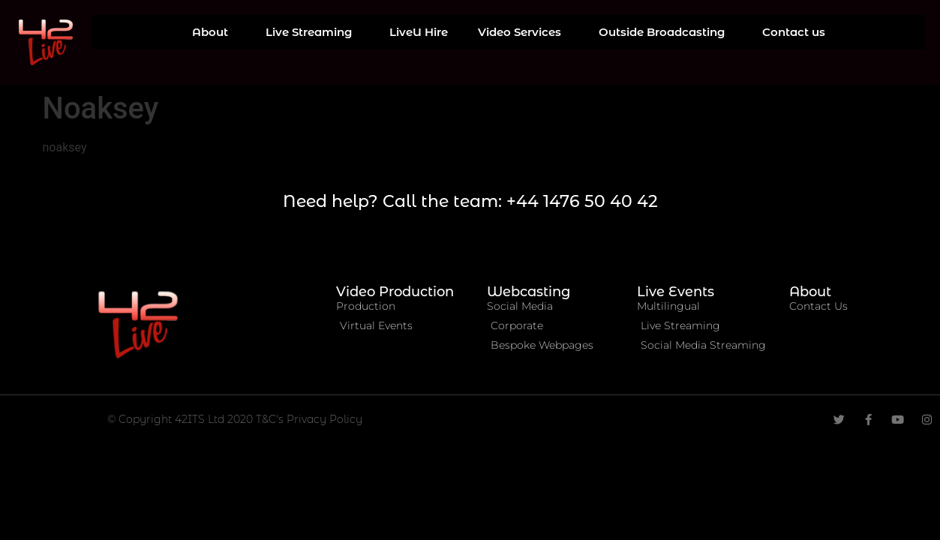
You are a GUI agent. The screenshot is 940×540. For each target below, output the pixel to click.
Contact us (793, 32)
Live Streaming (312, 32)
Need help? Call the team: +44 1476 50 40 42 (470, 201)
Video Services (523, 32)
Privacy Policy (324, 419)
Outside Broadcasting (665, 32)
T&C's (271, 419)
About (214, 32)
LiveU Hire (418, 32)
